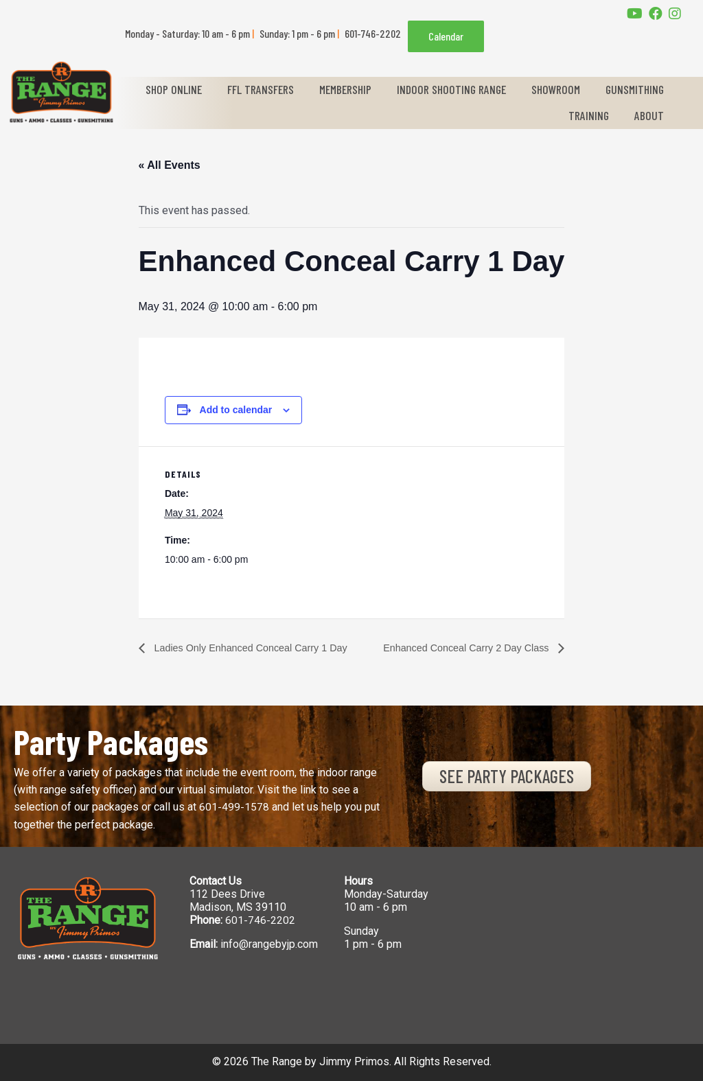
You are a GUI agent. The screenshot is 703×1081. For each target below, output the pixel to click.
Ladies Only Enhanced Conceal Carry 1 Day (250, 647)
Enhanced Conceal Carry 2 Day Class (468, 647)
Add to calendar (225, 409)
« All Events (158, 165)
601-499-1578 (234, 807)
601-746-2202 (260, 920)
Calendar (445, 36)
